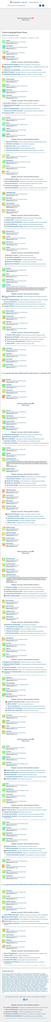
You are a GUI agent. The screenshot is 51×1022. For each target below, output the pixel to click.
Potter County (23, 380)
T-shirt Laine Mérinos (11, 957)
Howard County (23, 834)
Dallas (8, 720)
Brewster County (23, 199)
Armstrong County (23, 861)
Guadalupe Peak (10, 192)
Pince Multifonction (11, 1009)
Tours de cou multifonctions (16, 341)
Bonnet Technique (13, 514)
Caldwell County (10, 210)
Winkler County (10, 527)
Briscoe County (23, 871)
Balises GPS (10, 220)
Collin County (22, 727)
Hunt (7, 171)
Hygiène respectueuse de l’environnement (30, 108)
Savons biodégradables (11, 108)
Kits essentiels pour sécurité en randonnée (34, 110)
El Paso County (23, 129)
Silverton (8, 870)
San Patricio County (24, 823)
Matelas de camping (12, 629)
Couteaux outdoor (10, 441)
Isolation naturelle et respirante (28, 478)
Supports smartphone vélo (16, 702)
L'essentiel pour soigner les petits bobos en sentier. (31, 183)
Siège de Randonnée (10, 669)
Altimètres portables (13, 144)
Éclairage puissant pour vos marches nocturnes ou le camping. (29, 306)
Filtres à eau (11, 522)
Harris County (23, 386)
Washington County (24, 763)
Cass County (22, 119)
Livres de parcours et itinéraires (29, 261)
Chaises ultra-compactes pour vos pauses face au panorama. (32, 669)
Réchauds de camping (11, 64)
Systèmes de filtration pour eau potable (25, 522)
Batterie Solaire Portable (12, 105)
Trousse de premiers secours (13, 110)
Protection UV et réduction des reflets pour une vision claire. (33, 1007)
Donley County (23, 96)
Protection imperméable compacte (28, 520)
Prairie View (9, 794)
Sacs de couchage (11, 1011)
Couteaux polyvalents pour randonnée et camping (28, 441)
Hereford (8, 321)
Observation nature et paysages (29, 257)
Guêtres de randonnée (11, 436)
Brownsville (9, 364)
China (7, 123)
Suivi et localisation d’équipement (21, 955)
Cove (7, 84)
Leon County (9, 606)
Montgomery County (24, 684)
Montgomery (10, 789)
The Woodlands (10, 683)
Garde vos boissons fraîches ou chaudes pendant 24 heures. (33, 141)
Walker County (23, 892)
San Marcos (9, 242)
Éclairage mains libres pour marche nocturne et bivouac (31, 589)
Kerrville (8, 945)
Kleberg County (23, 801)
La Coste (8, 751)
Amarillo (8, 379)
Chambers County (23, 86)
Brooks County (10, 558)
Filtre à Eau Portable (10, 443)
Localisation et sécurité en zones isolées (24, 220)
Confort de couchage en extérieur (28, 629)
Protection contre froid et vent (33, 341)
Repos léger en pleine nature (26, 185)
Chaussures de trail (12, 148)
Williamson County (23, 639)
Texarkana (9, 907)
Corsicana (9, 715)
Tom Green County (24, 839)
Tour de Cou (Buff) (10, 667)
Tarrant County (23, 349)
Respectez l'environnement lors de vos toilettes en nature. (33, 181)
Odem (8, 822)
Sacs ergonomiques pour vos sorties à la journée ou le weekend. (32, 810)
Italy (7, 51)
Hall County (9, 500)
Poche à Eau (8, 921)
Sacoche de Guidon (13, 264)
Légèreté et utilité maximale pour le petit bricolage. (31, 1009)
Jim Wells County (23, 655)
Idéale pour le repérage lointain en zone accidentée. (35, 222)
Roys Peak (9, 198)
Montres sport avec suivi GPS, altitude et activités (31, 179)
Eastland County (23, 156)
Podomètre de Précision (12, 962)
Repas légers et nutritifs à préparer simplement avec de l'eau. (30, 439)
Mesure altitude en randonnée (27, 144)
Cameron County (23, 366)
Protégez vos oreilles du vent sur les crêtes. (30, 514)
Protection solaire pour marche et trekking (31, 662)
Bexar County (10, 231)
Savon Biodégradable (12, 181)
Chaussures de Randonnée (13, 672)
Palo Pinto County (23, 312)
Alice (7, 654)
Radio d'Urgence (9, 72)
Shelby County (10, 611)
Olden (8, 155)
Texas (17, 42)
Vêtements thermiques (11, 434)
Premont (8, 827)
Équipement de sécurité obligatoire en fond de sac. (33, 150)
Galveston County (23, 91)
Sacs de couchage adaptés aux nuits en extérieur (29, 1011)
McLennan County (23, 162)
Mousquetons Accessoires (14, 626)
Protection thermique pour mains (25, 704)
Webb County (22, 238)
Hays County (22, 243)
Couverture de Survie (13, 150)
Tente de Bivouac (11, 224)
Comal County (10, 203)
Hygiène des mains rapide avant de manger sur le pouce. (33, 633)
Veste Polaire (10, 770)
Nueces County (23, 422)
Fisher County (23, 42)
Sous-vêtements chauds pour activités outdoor (31, 434)
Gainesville (9, 390)
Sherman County (11, 490)
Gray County (9, 495)
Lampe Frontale (9, 306)
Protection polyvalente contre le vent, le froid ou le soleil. (30, 667)
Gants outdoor (12, 704)
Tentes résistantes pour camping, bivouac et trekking (32, 481)
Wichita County (23, 280)
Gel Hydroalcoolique (12, 633)
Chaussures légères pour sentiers (27, 148)
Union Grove (9, 934)
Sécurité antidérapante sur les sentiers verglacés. (35, 776)
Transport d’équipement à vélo (23, 146)
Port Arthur (9, 46)
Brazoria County (23, 328)
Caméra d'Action (11, 850)
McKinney (9, 940)
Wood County (22, 135)
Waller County (23, 795)
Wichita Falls (9, 279)
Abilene (8, 648)
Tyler (7, 929)
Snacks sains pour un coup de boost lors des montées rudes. (34, 187)
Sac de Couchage (12, 485)
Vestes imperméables (13, 596)
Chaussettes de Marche (12, 923)
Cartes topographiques (11, 299)
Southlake (9, 348)
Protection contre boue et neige (27, 436)
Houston (8, 643)
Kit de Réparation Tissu (11, 915)
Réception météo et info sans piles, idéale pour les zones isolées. (31, 72)
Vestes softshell (11, 779)
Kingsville (9, 800)
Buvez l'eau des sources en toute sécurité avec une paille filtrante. (33, 443)
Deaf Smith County (24, 323)
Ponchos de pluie (13, 520)
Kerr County (22, 947)
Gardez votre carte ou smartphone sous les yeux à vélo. (33, 264)
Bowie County (23, 908)
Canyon (8, 410)
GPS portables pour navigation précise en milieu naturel (32, 848)
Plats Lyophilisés (9, 439)
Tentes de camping (12, 481)
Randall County (23, 412)
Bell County (22, 747)
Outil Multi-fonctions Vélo (12, 74)
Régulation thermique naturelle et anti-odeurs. (29, 957)
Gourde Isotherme (12, 142)
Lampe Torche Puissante (14, 222)
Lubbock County (23, 397)
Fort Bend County (11, 458)
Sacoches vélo (10, 146)
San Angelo (9, 838)
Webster (8, 453)
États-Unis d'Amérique (11, 42)
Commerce (9, 876)
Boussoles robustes (10, 103)
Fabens (8, 128)
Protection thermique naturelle (26, 255)
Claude (8, 859)
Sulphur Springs (11, 901)
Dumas (8, 865)
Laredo (8, 236)
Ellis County (22, 52)
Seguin (8, 247)
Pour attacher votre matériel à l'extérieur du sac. (35, 626)
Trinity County (10, 79)
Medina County (10, 468)
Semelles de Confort (10, 816)
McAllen (8, 268)
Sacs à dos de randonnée (12, 66)
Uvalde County (10, 538)
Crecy (8, 166)
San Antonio (9, 416)
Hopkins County (23, 903)
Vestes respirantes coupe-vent (25, 779)
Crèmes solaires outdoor (14, 218)
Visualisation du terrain (20, 113)
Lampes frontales (11, 589)
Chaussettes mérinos (13, 479)
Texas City (9, 90)
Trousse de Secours (11, 183)
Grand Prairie (10, 316)
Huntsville (9, 890)
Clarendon (9, 95)
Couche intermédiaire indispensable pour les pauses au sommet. (31, 770)
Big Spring (9, 833)
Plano (7, 726)
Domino (8, 117)
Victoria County (10, 564)
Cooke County (23, 391)
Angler (8, 134)
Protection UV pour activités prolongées (32, 218)
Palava (8, 40)
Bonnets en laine (12, 255)
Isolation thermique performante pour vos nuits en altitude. (33, 485)
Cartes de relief (9, 113)
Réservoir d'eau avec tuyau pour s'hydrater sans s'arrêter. (26, 921)
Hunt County (9, 600)
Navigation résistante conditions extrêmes (28, 103)
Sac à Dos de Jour (10, 810)
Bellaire (8, 757)
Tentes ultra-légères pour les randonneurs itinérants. (30, 224)
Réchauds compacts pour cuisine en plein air (30, 64)
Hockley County (23, 355)
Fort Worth (9, 359)
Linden (8, 896)
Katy (7, 783)
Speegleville (9, 160)
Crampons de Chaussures (14, 776)
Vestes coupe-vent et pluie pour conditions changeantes (34, 595)
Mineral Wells (10, 311)
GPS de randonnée (12, 848)
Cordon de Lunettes (10, 814)
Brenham (8, 762)
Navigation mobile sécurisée (32, 702)
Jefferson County (23, 47)
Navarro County (23, 716)
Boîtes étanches (11, 774)
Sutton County (10, 56)
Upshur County (23, 936)
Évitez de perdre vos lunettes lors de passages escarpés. (31, 814)
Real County (9, 543)
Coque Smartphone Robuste (13, 296)
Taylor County (23, 650)
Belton (8, 746)
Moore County (23, 866)
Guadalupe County (24, 248)
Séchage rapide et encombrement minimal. (28, 959)
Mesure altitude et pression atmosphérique (31, 70)
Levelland (9, 353)
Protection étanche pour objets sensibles (27, 774)
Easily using (26, 373)
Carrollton (9, 694)
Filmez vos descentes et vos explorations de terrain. (30, 850)
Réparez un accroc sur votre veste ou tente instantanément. (34, 915)
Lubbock (8, 395)
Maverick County (11, 532)
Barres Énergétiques (12, 187)
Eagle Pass (9, 677)
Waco (29, 162)
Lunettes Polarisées (11, 1007)
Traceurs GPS (8, 955)
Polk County (9, 616)
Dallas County (23, 317)
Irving (8, 688)
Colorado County (11, 574)
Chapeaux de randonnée (12, 662)
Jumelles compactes (14, 257)
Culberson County (23, 194)
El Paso (8, 285)
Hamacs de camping (11, 185)
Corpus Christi (10, 421)
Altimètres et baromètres (12, 70)
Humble (8, 448)
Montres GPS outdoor (12, 179)
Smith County (23, 930)
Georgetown (9, 638)
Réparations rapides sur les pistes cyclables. (32, 74)
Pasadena (9, 385)
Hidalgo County (23, 270)
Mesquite (8, 731)
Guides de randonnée (14, 261)
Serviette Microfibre (10, 960)
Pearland (8, 327)
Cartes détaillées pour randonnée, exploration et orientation (34, 299)
